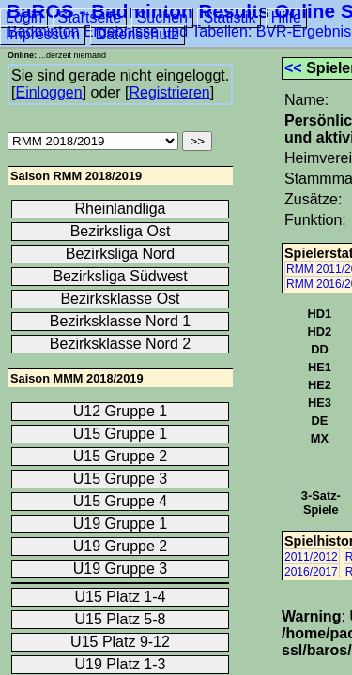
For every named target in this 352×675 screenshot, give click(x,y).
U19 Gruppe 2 (120, 546)
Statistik (229, 17)
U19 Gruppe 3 (120, 569)
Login (24, 17)
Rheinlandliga (120, 209)
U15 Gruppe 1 (120, 434)
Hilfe (286, 17)
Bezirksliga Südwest (120, 276)
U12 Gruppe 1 (120, 411)
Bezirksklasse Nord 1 (120, 321)
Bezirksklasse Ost (119, 299)
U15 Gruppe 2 (120, 456)
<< (293, 68)
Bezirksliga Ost (120, 231)
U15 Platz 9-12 (120, 642)
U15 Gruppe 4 (120, 501)
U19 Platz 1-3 (120, 664)
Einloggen (48, 92)
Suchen (162, 17)
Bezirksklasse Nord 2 (120, 344)
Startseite (90, 17)
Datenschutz (137, 34)
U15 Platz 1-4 (120, 597)
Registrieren (169, 92)
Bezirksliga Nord (120, 254)
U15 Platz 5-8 (120, 619)
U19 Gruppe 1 (120, 524)
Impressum (43, 34)
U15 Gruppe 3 (120, 479)
